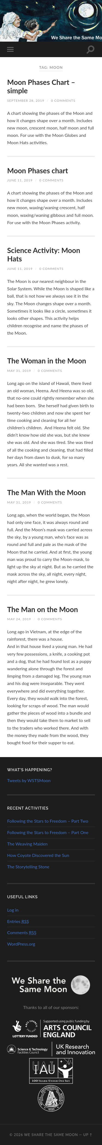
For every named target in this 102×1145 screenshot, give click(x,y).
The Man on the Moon (42, 609)
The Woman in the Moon (46, 360)
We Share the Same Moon (51, 1134)
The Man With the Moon (46, 492)
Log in (12, 909)
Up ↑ (87, 1134)
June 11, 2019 (20, 180)
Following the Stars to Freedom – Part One (47, 832)
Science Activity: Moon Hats (43, 254)
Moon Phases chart (37, 170)
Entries (18, 921)
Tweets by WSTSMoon (29, 780)
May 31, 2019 (19, 371)
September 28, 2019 (25, 100)
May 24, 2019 (19, 619)
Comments (21, 932)
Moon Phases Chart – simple (41, 86)
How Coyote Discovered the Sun (38, 855)
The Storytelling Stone (28, 866)
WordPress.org (21, 943)
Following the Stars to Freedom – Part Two (47, 820)
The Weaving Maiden (27, 843)
